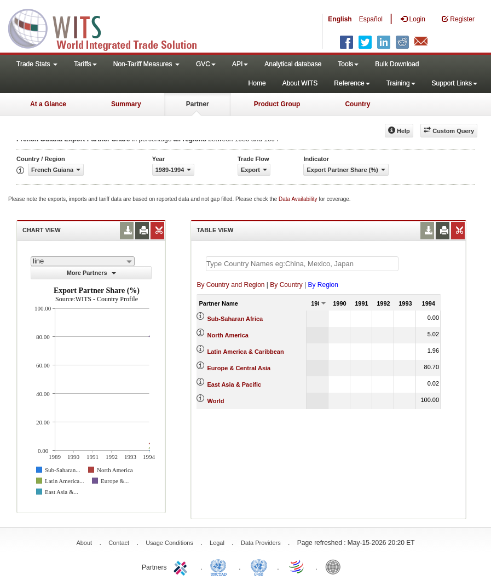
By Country (286, 285)
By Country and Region (230, 285)
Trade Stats (36, 64)
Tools (348, 64)
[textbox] (302, 263)
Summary (126, 104)
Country (357, 104)
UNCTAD (221, 566)
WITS (109, 27)
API (240, 64)
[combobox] (83, 261)
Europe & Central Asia (239, 368)
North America (228, 335)
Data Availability (299, 199)
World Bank (335, 566)
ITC (182, 566)
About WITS (300, 83)
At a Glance (48, 104)
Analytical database (292, 64)
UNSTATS (259, 566)
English (339, 19)
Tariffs (85, 64)
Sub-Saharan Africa (235, 318)
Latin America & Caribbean (245, 351)
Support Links (454, 83)
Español (371, 19)
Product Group (277, 104)
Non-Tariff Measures (146, 64)
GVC (206, 64)
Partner (197, 104)
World (215, 401)
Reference (351, 83)
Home (257, 83)
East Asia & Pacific (234, 384)
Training (400, 83)
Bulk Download (397, 64)
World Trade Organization (297, 566)
